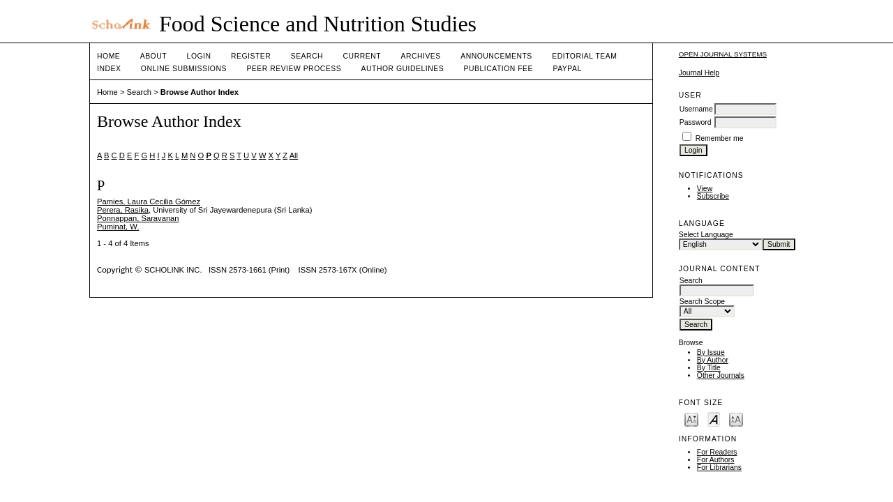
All (294, 155)
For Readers (717, 452)
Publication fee (498, 69)
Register (251, 56)
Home (108, 56)
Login (199, 56)
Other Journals (720, 375)
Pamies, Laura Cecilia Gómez (148, 201)
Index (109, 69)
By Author (712, 360)
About (153, 56)
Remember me (720, 138)
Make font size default (714, 419)
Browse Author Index (199, 92)
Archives (420, 56)
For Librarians (719, 467)
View (704, 188)
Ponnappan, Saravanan (138, 218)
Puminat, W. (118, 226)
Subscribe (713, 196)
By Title (709, 368)
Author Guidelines (402, 69)
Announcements (496, 56)
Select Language (706, 234)
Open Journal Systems (723, 54)
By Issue (711, 352)
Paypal (567, 69)
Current (362, 56)
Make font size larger (736, 419)
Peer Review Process (293, 69)
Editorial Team (584, 56)
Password (696, 122)
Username (696, 109)
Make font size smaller (691, 419)
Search (307, 56)
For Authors (716, 460)
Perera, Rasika (123, 210)
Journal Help (699, 73)
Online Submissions (184, 69)
